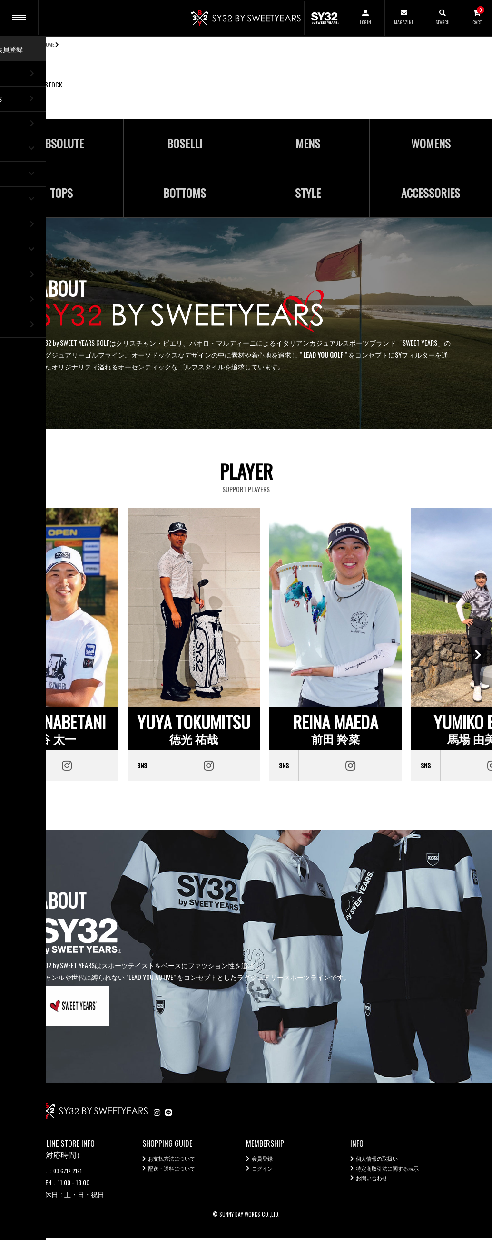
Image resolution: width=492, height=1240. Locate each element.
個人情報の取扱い (382, 1161)
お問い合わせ (376, 1185)
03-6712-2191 (71, 1172)
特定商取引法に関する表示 (396, 1173)
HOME (49, 44)
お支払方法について (178, 1161)
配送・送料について (178, 1173)
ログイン (265, 1173)
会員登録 (265, 1161)
